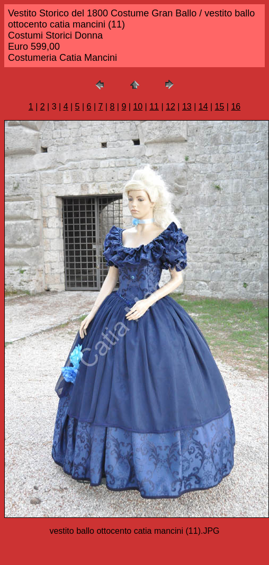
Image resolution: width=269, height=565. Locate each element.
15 (220, 106)
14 (203, 106)
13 (187, 106)
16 (235, 106)
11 (154, 106)
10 (137, 106)
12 (170, 106)
